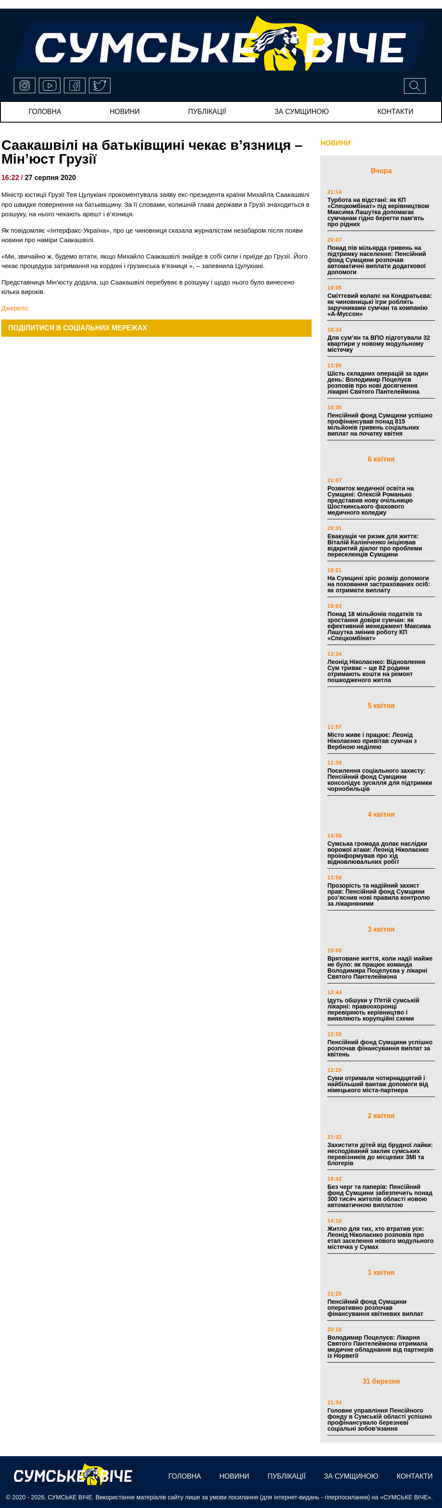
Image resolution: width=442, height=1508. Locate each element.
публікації (207, 111)
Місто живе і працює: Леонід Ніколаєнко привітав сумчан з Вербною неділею (372, 740)
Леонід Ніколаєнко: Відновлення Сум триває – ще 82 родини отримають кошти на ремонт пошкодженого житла (376, 670)
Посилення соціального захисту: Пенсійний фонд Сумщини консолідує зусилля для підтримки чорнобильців (379, 779)
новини (124, 111)
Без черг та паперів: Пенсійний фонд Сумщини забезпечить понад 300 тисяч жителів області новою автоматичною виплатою (379, 1195)
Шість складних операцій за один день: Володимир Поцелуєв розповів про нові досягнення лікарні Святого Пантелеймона (377, 382)
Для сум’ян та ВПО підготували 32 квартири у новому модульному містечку (378, 343)
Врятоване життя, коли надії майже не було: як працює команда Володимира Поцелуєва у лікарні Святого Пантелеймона (380, 967)
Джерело (14, 308)
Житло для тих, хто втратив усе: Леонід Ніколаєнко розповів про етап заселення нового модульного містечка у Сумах (380, 1237)
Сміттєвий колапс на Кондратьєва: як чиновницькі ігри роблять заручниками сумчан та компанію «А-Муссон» (379, 304)
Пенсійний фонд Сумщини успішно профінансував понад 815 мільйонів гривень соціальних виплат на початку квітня (380, 424)
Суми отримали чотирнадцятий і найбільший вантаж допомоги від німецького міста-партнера (377, 1084)
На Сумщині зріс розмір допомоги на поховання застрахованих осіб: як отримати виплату (378, 584)
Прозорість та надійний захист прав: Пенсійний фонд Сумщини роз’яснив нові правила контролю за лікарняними (378, 894)
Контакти (395, 111)
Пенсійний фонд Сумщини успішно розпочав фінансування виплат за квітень (380, 1048)
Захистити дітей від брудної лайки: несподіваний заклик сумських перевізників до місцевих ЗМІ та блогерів (380, 1154)
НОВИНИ (335, 143)
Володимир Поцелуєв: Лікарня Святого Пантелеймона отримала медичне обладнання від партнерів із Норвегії (380, 1346)
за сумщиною (302, 111)
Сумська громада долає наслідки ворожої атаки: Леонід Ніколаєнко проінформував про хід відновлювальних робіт (378, 852)
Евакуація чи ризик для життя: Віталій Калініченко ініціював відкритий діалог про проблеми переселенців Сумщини (374, 545)
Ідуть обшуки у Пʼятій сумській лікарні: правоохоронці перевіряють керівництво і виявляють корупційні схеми (373, 1009)
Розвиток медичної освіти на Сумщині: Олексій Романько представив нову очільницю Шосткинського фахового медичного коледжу (370, 500)
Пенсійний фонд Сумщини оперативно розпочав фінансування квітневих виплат (375, 1307)
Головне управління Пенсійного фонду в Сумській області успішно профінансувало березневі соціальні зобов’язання (379, 1419)
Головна (44, 111)
